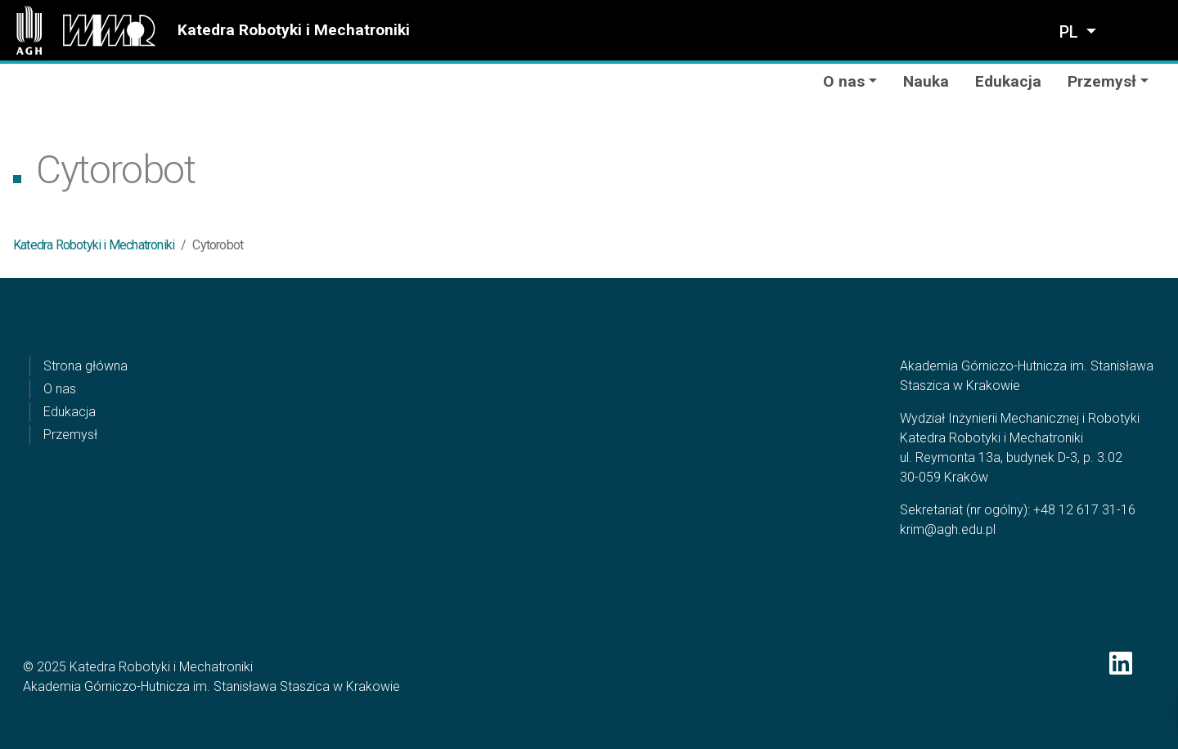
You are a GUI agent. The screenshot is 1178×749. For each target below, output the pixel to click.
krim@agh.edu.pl (948, 529)
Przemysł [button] (1102, 81)
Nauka (926, 81)
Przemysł (70, 434)
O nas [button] (844, 81)
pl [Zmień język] (1070, 32)
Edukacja (1008, 81)
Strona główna (85, 366)
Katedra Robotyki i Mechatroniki (294, 29)
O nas (59, 389)
